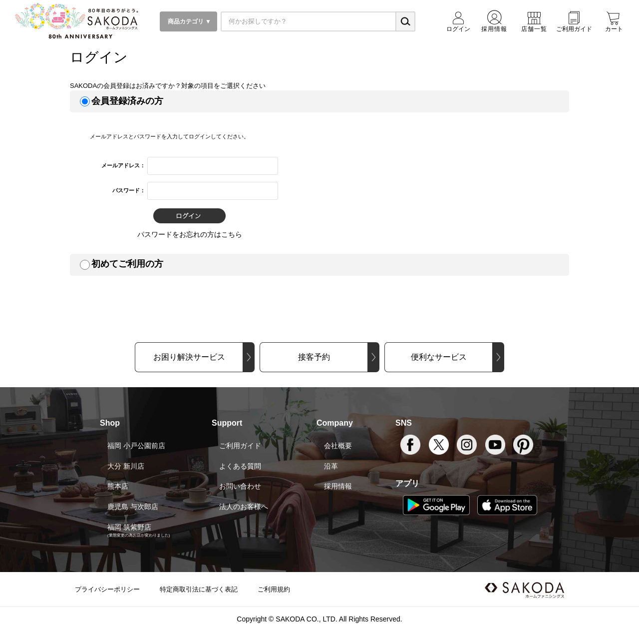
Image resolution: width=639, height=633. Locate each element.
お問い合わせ (240, 486)
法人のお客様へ (243, 507)
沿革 (331, 466)
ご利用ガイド (240, 446)
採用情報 (338, 486)
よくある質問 (240, 466)
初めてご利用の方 (127, 264)
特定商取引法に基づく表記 (199, 589)
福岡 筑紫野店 (129, 527)
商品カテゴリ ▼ (188, 21)
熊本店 (117, 486)
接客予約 (314, 357)
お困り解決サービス (189, 357)
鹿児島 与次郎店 (132, 507)
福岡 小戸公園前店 (136, 446)
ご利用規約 (274, 589)
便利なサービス (439, 357)
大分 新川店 (125, 466)
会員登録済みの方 (127, 101)
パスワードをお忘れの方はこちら (189, 234)
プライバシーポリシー (107, 589)
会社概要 (338, 446)
